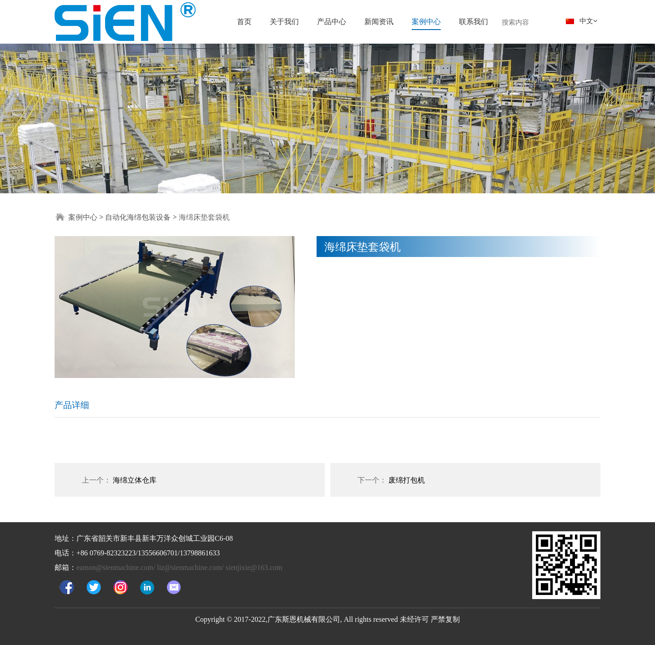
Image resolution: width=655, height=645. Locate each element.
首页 (244, 21)
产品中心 (331, 21)
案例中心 (426, 21)
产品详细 (72, 404)
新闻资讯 (378, 21)
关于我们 (284, 21)
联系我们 (473, 21)
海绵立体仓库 (134, 480)
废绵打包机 (406, 480)
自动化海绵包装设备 (138, 217)
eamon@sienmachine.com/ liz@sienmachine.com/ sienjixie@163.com (179, 567)
